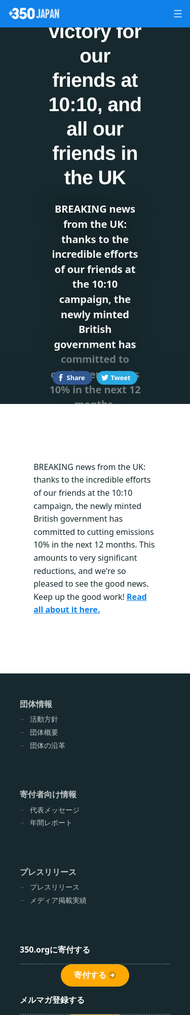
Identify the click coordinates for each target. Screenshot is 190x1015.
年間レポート (51, 822)
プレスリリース (48, 871)
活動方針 (44, 719)
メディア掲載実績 (58, 900)
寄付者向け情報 (48, 794)
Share (76, 377)
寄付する (90, 975)
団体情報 (36, 703)
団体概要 (44, 732)
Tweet (121, 377)
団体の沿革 (47, 745)
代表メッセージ (55, 810)
